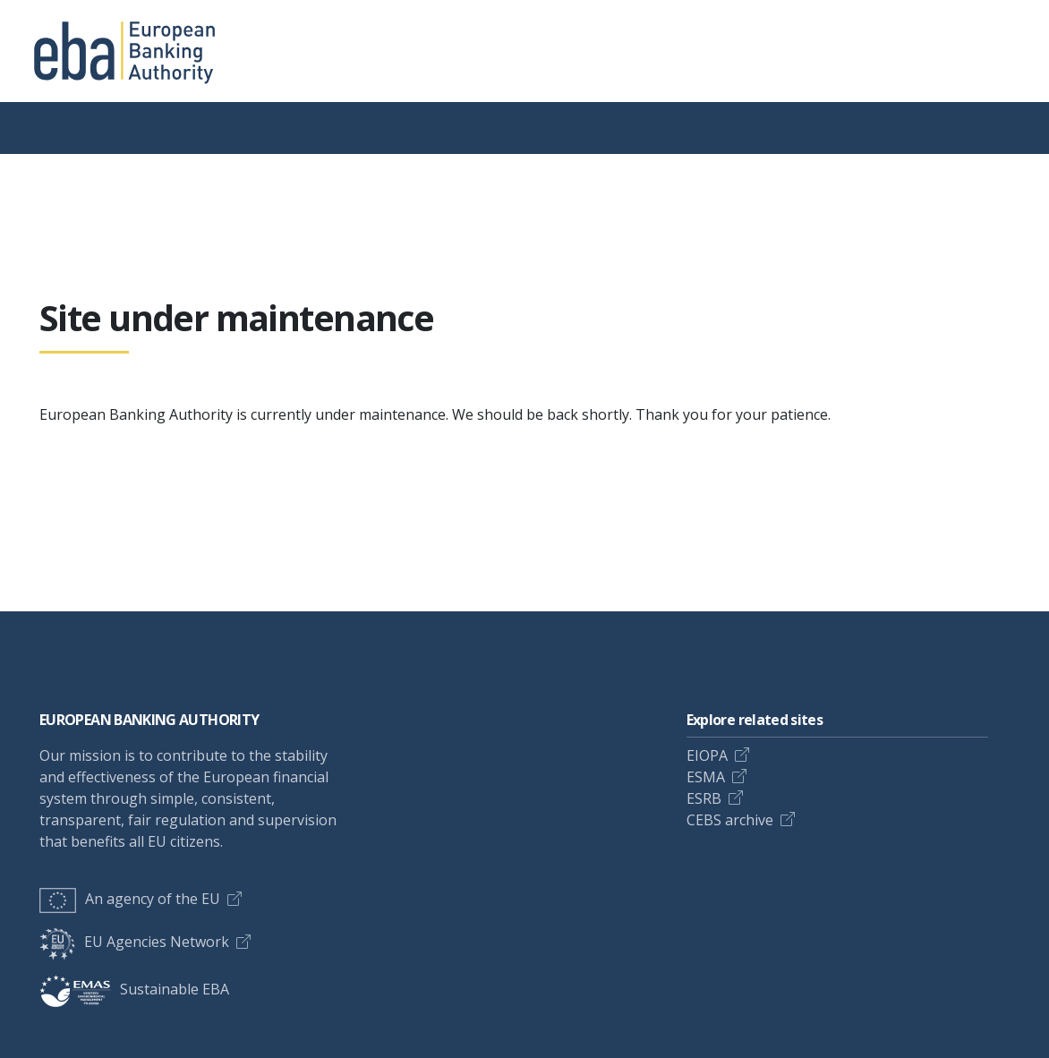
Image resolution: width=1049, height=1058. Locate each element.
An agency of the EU (129, 899)
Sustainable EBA (134, 989)
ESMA (706, 777)
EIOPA (707, 755)
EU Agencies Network (134, 941)
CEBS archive (730, 820)
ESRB (704, 798)
